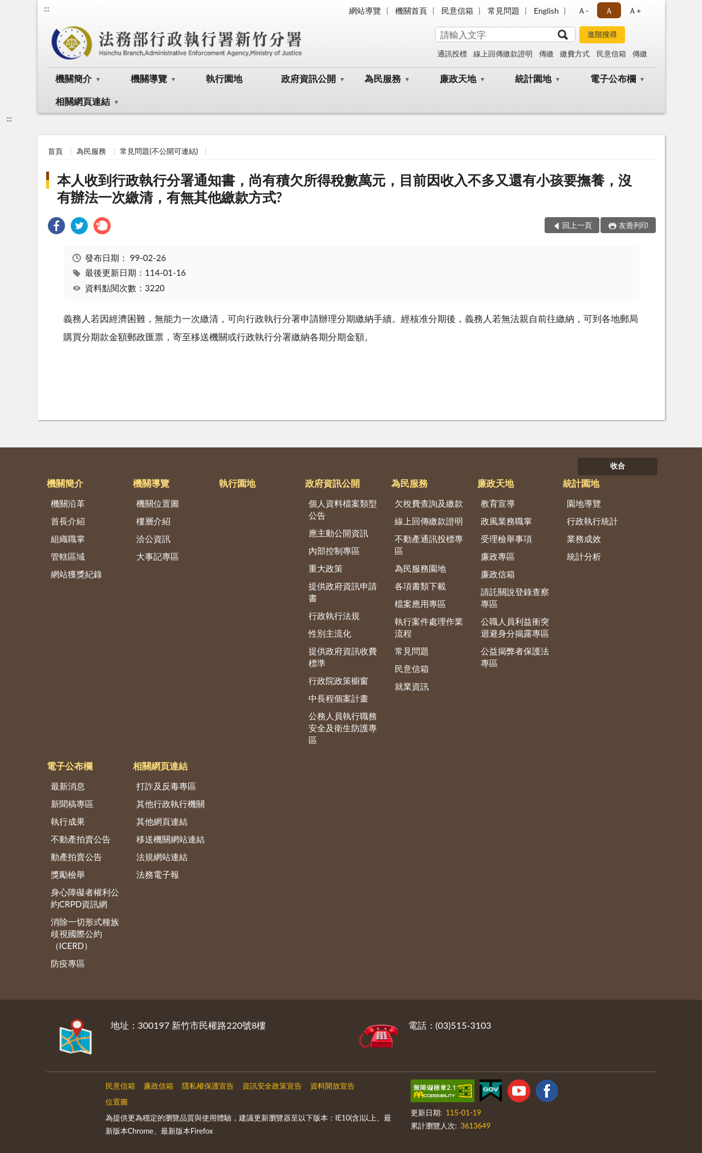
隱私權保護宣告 (208, 1085)
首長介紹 (68, 521)
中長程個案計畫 (338, 698)
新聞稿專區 (72, 803)
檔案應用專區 (420, 603)
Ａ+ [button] (634, 10)
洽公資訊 (153, 538)
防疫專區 (68, 963)
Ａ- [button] (583, 10)
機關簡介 (73, 78)
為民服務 (382, 78)
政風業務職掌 (506, 521)
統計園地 (533, 78)
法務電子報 (157, 874)
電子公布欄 (613, 78)
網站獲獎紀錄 (76, 574)
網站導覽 (365, 10)
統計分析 (584, 556)
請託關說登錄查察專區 (515, 597)
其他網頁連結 (162, 821)
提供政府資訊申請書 (343, 592)
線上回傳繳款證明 (503, 53)
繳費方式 (575, 53)
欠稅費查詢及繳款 (429, 503)
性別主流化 (330, 633)
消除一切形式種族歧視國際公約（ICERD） (85, 933)
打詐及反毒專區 (166, 786)
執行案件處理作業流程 (429, 627)
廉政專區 (498, 556)
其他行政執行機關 (170, 803)
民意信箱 (457, 10)
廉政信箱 (498, 574)
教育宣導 (498, 503)
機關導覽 (149, 78)
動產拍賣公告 (76, 856)
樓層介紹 (153, 521)
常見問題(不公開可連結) (159, 151)
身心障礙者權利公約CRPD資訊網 (85, 898)
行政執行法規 (334, 615)
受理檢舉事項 (506, 538)
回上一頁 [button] (577, 225)
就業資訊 (412, 686)
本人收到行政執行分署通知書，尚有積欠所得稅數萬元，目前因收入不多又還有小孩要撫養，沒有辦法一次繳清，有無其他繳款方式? (344, 188)
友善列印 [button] (633, 225)
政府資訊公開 (308, 78)
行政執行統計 (592, 521)
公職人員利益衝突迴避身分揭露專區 (515, 627)
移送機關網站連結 (170, 839)
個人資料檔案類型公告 (343, 509)
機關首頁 (411, 10)
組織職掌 (68, 538)
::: (47, 8)
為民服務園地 (420, 568)
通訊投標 (452, 53)
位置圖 (116, 1101)
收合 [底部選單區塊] (617, 465)
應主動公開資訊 (338, 533)
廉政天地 (458, 78)
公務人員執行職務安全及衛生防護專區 (343, 728)
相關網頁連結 (82, 101)
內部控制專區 (334, 550)
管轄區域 (68, 556)
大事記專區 (157, 556)
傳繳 (546, 53)
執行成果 (68, 821)
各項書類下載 (420, 586)
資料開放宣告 (332, 1085)
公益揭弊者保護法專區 (515, 657)
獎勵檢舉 (68, 874)
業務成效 (584, 538)
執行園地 (224, 78)
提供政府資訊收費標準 (343, 657)
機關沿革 (68, 503)
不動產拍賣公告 (81, 839)
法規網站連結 (162, 856)
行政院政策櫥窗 (338, 680)
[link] (56, 227)
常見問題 (504, 10)
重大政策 (326, 568)
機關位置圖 (157, 503)
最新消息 (68, 786)
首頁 (55, 151)
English (546, 10)
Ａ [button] (609, 10)
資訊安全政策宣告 (272, 1085)
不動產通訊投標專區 (429, 544)
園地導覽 (584, 503)
